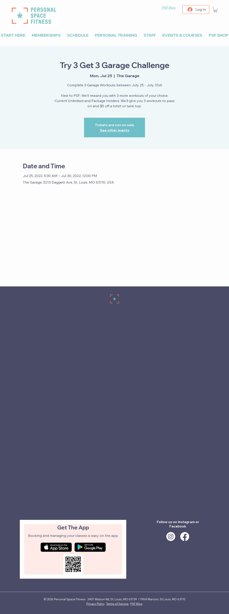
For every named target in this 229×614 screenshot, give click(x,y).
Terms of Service (117, 603)
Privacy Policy (95, 603)
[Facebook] (184, 536)
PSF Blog (136, 603)
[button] (215, 9)
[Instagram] (170, 536)
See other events (114, 130)
